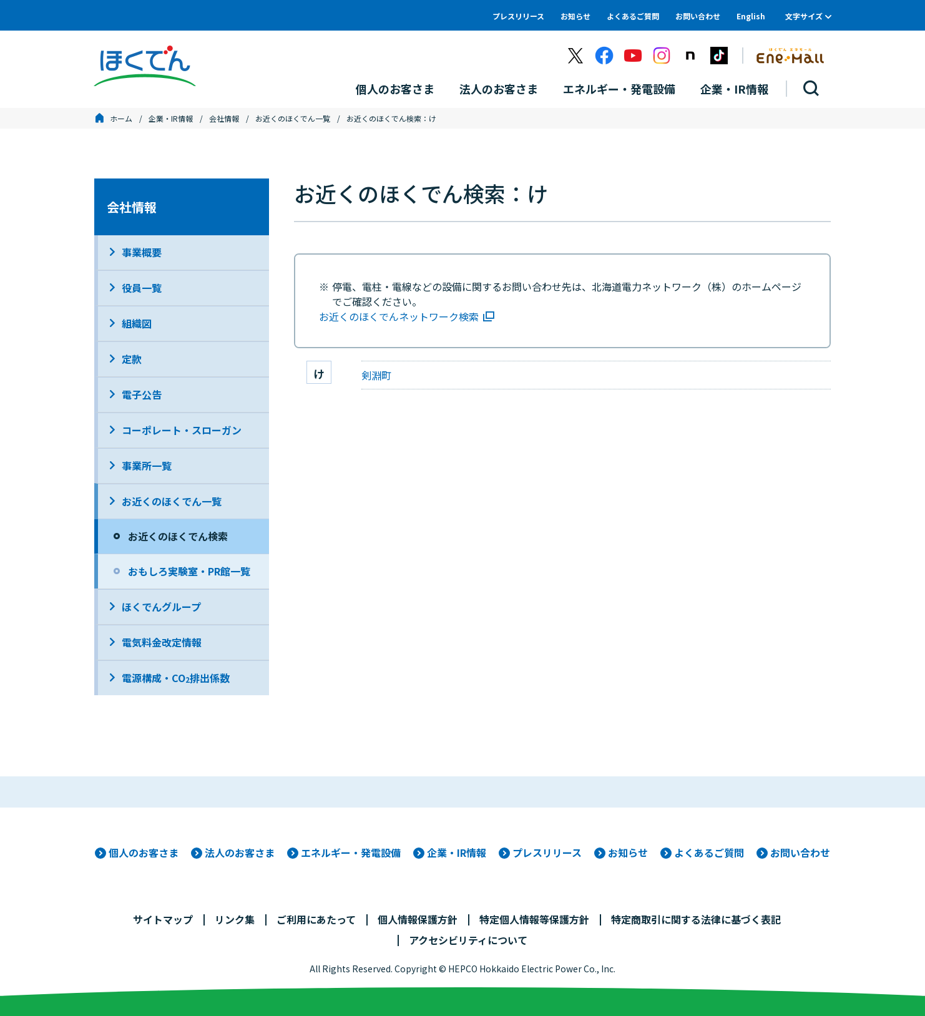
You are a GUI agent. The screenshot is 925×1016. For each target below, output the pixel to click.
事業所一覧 (147, 465)
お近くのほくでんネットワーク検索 (399, 316)
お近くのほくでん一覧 (292, 118)
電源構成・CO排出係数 (176, 677)
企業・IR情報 (171, 118)
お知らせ (575, 16)
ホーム (121, 118)
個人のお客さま (144, 852)
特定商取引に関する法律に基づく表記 (696, 919)
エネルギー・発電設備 (351, 852)
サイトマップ (163, 919)
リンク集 (235, 919)
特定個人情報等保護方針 (534, 919)
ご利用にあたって (316, 919)
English (751, 16)
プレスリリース (518, 16)
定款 (132, 358)
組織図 (137, 323)
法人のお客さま (240, 852)
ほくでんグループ (161, 606)
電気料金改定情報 (162, 642)
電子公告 (142, 394)
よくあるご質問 (633, 16)
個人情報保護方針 (418, 919)
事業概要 (142, 252)
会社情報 (224, 118)
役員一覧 (142, 287)
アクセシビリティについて (468, 939)
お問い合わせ (697, 16)
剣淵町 (376, 375)
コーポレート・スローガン (182, 430)
